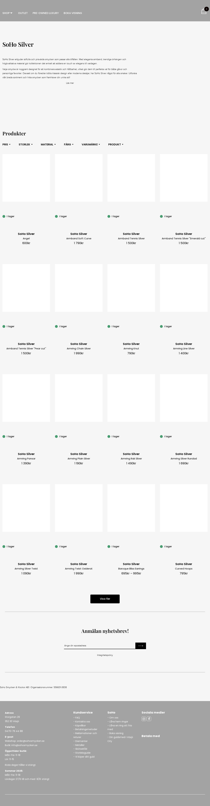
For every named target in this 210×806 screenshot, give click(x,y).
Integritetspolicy (105, 655)
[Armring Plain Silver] (101, 436)
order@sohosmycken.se (30, 741)
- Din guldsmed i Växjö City (120, 739)
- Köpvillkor (79, 725)
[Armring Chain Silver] (101, 326)
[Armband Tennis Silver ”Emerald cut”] (206, 216)
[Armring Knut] (153, 326)
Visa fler (105, 599)
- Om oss (112, 717)
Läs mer (70, 83)
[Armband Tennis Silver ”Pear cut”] (48, 326)
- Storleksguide (82, 752)
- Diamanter (80, 741)
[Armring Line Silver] (206, 326)
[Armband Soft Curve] (101, 216)
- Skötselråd (80, 748)
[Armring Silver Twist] (48, 546)
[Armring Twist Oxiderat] (101, 546)
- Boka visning (115, 733)
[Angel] (48, 216)
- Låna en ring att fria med (119, 727)
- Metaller (78, 745)
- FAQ (76, 717)
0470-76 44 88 (14, 731)
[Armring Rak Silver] (153, 436)
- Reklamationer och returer (85, 735)
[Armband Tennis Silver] (153, 216)
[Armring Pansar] (48, 436)
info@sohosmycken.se (24, 745)
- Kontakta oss (81, 721)
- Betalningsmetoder (85, 729)
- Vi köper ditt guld (83, 756)
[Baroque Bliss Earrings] (153, 546)
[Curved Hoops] (206, 546)
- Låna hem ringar (118, 721)
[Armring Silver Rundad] (206, 436)
